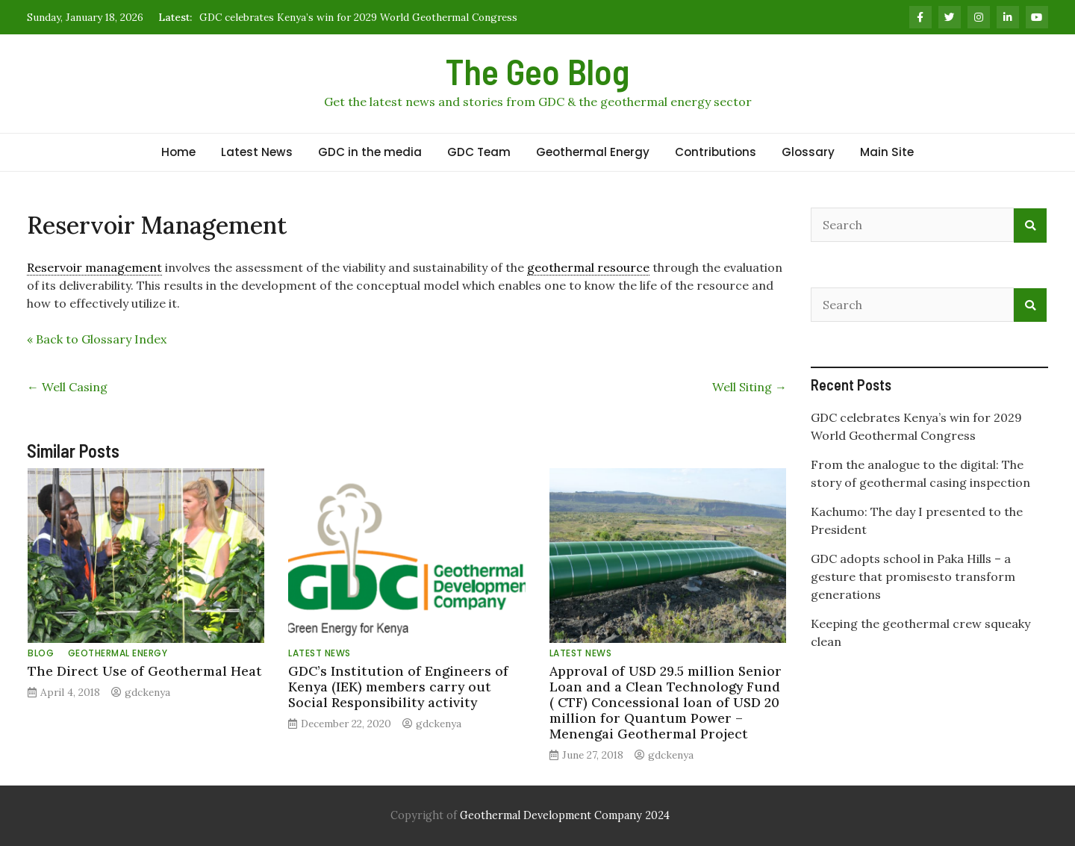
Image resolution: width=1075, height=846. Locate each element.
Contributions (715, 152)
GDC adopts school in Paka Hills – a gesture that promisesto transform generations (913, 576)
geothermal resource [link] (588, 267)
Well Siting (749, 386)
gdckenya (147, 692)
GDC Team (479, 152)
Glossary (808, 152)
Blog (41, 653)
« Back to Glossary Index (96, 339)
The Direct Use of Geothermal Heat (145, 670)
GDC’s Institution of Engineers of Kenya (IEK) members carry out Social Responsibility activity (398, 686)
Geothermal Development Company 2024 (565, 815)
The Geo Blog (537, 71)
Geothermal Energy (592, 152)
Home (178, 152)
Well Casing (67, 386)
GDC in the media (370, 152)
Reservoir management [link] (94, 267)
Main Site (887, 152)
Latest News (257, 152)
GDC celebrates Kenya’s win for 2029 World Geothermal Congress (358, 17)
